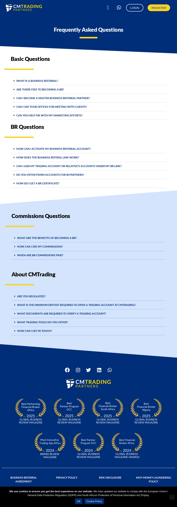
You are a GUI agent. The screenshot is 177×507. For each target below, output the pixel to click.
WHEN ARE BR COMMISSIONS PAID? (40, 255)
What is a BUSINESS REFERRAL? (37, 80)
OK (79, 501)
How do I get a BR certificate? (37, 183)
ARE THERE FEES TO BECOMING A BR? (40, 89)
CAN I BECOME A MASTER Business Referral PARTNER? (53, 98)
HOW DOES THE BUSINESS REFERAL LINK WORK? (47, 157)
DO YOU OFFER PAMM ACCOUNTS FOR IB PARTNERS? (50, 174)
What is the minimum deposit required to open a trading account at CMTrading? (76, 305)
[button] (108, 8)
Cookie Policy (94, 501)
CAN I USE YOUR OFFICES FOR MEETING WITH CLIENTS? (51, 106)
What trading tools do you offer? (42, 322)
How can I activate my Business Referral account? (53, 148)
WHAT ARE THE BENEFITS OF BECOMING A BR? (47, 237)
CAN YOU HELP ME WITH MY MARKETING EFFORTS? (49, 115)
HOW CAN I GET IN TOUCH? (34, 330)
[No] (172, 497)
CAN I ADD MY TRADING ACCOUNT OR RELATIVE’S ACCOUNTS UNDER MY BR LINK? (69, 166)
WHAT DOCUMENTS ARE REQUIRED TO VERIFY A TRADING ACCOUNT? (61, 313)
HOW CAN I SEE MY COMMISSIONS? (40, 246)
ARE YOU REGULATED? (31, 296)
